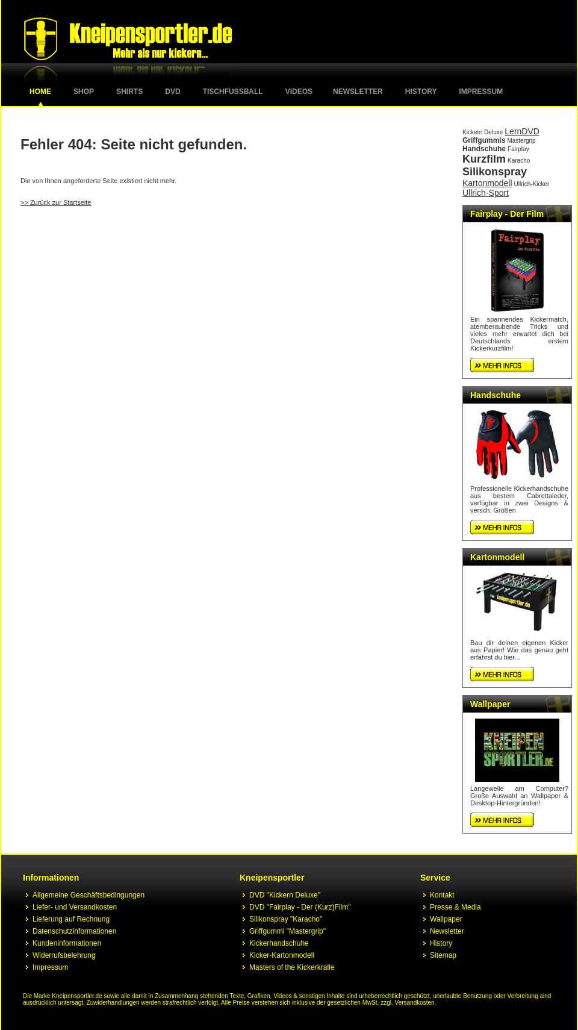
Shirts (129, 91)
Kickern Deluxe (482, 132)
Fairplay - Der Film (507, 214)
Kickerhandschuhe (279, 943)
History (421, 91)
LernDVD (522, 131)
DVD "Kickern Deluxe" (284, 895)
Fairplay (518, 149)
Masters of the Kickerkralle (291, 967)
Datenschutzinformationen (74, 931)
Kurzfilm (484, 159)
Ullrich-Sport (485, 193)
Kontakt (442, 895)
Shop (83, 91)
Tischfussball (233, 91)
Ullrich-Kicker (532, 184)
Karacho (519, 160)
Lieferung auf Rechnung (71, 919)
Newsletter (358, 91)
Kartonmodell (487, 183)
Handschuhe (484, 149)
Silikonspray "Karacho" (285, 919)
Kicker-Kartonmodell (281, 955)
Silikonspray (494, 172)
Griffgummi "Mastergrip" (287, 931)
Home (40, 91)
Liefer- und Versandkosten (75, 907)
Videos (298, 91)
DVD (172, 91)
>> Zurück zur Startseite (55, 202)
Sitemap (443, 955)
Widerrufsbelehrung (64, 955)
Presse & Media (455, 907)
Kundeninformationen (67, 943)
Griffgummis (483, 140)
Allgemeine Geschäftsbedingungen (88, 895)
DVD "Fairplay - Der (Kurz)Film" (300, 907)
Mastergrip (521, 140)
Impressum (481, 91)
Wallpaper (490, 704)
